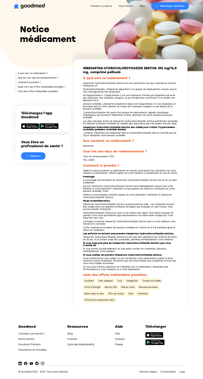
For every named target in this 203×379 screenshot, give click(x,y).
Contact (120, 338)
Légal (182, 371)
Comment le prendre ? (29, 82)
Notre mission (126, 6)
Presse (119, 344)
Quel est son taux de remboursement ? (38, 78)
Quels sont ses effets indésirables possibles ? (41, 87)
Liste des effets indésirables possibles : (38, 91)
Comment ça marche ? (31, 333)
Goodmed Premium (29, 344)
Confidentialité (168, 371)
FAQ (117, 333)
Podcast (72, 338)
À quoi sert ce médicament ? (33, 73)
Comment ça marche (101, 6)
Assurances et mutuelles (32, 349)
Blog (142, 6)
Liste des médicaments (80, 344)
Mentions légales (148, 371)
